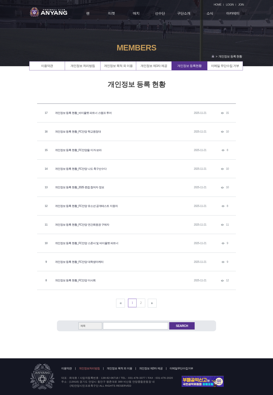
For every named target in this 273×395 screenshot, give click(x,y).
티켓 (111, 13)
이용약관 (47, 66)
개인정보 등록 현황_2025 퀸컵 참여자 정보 (79, 187)
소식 (209, 13)
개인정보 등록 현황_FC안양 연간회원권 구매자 (82, 224)
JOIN (241, 4)
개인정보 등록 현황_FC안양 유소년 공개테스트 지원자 (86, 205)
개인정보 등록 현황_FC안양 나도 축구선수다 (81, 168)
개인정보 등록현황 (189, 66)
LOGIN (230, 4)
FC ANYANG (48, 12)
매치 (136, 13)
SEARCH (182, 326)
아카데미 (232, 13)
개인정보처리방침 (89, 368)
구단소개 (183, 13)
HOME (217, 4)
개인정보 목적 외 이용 (118, 66)
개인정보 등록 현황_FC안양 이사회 (75, 280)
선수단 (160, 13)
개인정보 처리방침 (83, 66)
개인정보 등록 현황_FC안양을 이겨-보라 (78, 150)
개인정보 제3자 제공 (154, 66)
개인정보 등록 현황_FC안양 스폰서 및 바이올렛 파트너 (86, 243)
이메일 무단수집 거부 (225, 66)
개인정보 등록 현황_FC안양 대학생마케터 (79, 261)
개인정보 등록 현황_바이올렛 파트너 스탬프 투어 (83, 112)
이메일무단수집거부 (181, 368)
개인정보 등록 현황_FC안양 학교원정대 (78, 131)
